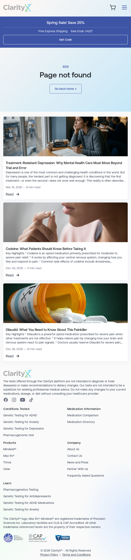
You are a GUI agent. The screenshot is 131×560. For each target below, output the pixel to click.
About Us (73, 449)
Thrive (7, 462)
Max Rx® (8, 455)
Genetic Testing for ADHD (20, 415)
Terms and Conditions (76, 554)
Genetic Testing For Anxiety (21, 509)
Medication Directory (81, 422)
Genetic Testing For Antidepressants (27, 496)
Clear (6, 469)
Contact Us (74, 455)
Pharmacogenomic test (18, 435)
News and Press (77, 462)
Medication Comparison (83, 415)
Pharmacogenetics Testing (20, 489)
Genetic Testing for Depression (23, 428)
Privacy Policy (49, 554)
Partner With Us (77, 469)
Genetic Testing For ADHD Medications (28, 502)
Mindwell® (9, 449)
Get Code (65, 39)
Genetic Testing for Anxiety (21, 422)
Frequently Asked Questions (85, 475)
